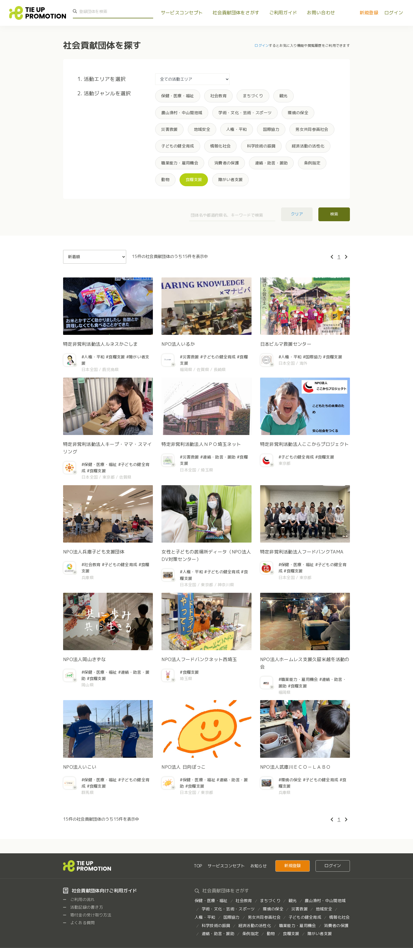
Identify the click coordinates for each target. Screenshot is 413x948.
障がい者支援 (230, 179)
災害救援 (169, 129)
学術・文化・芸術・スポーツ (245, 112)
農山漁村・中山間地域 (181, 112)
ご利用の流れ (79, 899)
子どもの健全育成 (177, 146)
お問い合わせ (321, 12)
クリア (297, 214)
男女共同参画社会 (311, 129)
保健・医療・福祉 (177, 95)
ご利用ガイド (283, 12)
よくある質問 (79, 922)
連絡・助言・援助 (271, 163)
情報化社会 (220, 146)
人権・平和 (236, 129)
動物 (165, 179)
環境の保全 (298, 112)
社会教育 (218, 95)
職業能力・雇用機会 (179, 163)
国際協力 (271, 129)
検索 (334, 214)
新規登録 (369, 12)
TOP (198, 866)
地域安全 (202, 129)
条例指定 (312, 163)
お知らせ (258, 866)
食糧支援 (194, 179)
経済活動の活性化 (308, 146)
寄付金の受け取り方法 (87, 915)
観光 (283, 95)
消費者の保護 (226, 163)
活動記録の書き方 (83, 907)
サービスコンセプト (182, 12)
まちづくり (253, 95)
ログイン (393, 12)
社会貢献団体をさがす (236, 12)
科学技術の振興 (261, 146)
